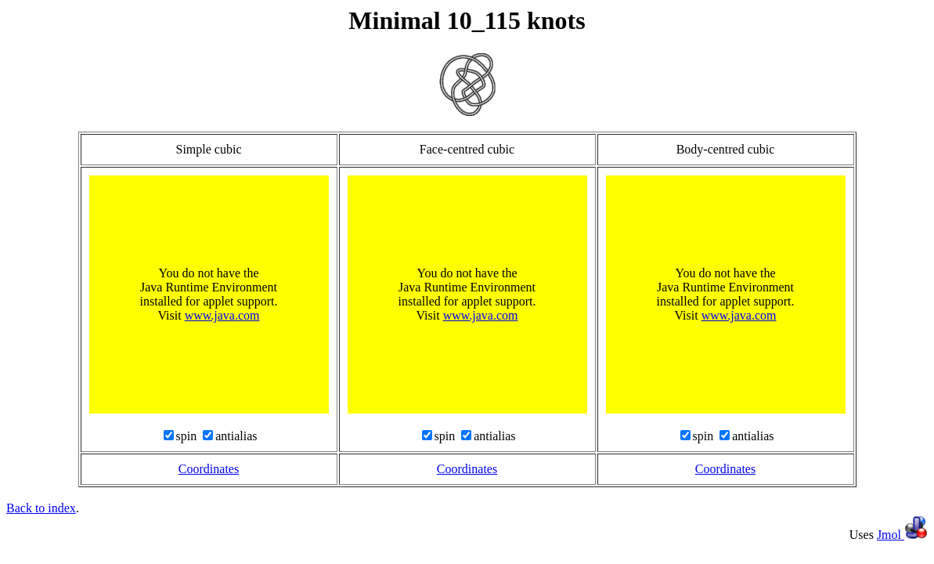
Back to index (41, 508)
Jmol (902, 534)
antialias (236, 436)
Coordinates (209, 468)
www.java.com (222, 315)
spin (188, 436)
